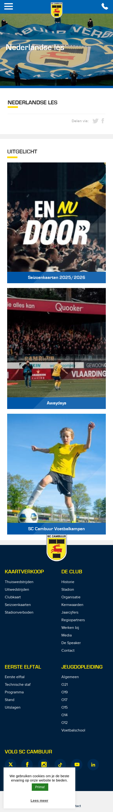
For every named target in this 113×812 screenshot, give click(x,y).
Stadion (67, 589)
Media (66, 635)
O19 (64, 692)
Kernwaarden (72, 605)
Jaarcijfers (69, 612)
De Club (71, 572)
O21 (64, 684)
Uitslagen (13, 707)
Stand (9, 700)
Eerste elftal (15, 677)
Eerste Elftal (23, 667)
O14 (64, 715)
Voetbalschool (73, 730)
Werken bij (70, 627)
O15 (64, 707)
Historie (67, 582)
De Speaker (71, 643)
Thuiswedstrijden (19, 582)
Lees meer (39, 800)
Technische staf (18, 684)
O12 (64, 723)
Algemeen (70, 677)
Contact (68, 650)
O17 (64, 700)
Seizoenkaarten (18, 605)
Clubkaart (13, 597)
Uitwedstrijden (17, 589)
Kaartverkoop (24, 572)
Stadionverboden (19, 612)
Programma (14, 692)
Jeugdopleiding (81, 667)
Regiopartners (73, 620)
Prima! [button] (40, 787)
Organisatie (71, 597)
